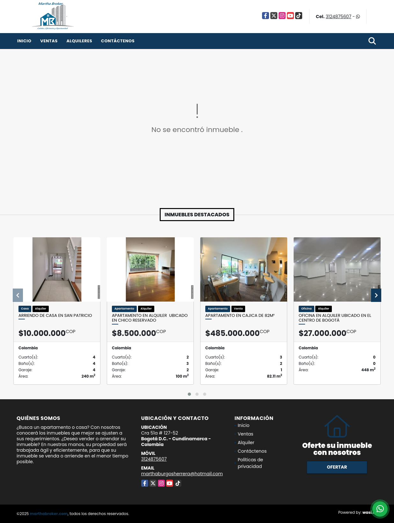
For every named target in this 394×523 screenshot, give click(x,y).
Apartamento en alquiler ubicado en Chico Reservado (150, 318)
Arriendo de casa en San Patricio (55, 315)
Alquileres (79, 41)
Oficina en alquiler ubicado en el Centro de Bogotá (335, 318)
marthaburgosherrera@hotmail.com (182, 474)
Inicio (24, 41)
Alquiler (246, 442)
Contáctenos (118, 41)
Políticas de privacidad (250, 463)
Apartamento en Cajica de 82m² (239, 315)
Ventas (49, 41)
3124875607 (338, 16)
